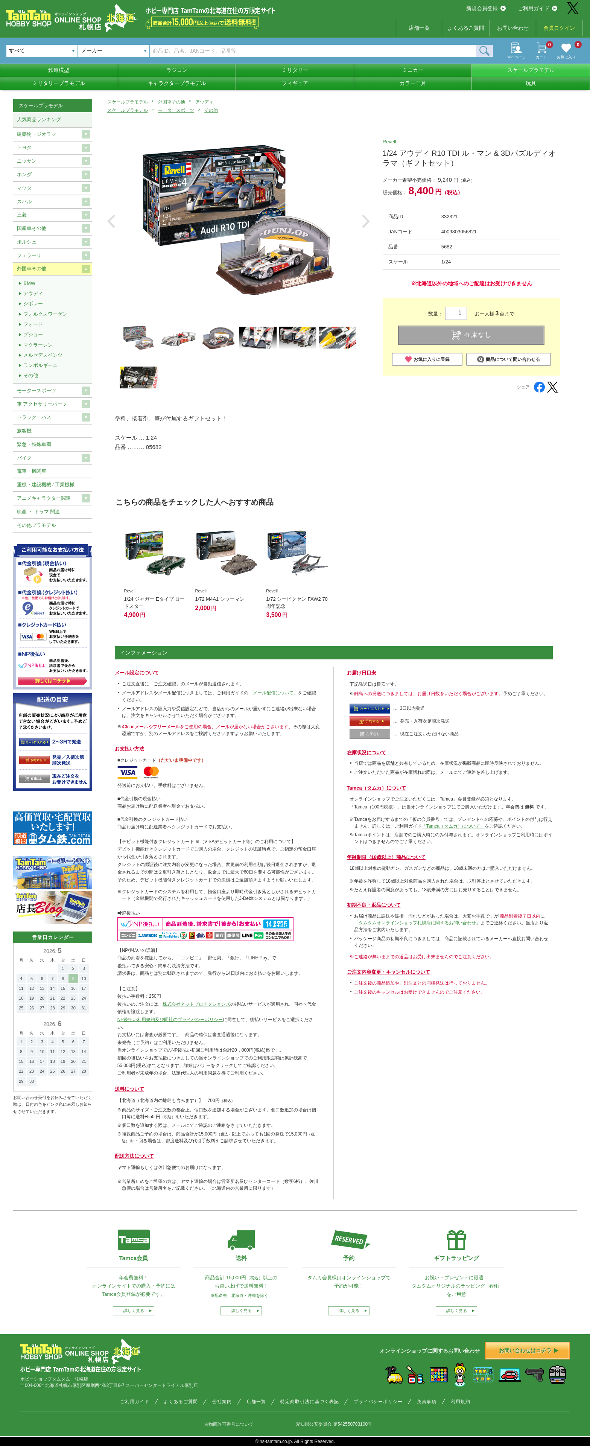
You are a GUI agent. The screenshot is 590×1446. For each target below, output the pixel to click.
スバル (24, 201)
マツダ (24, 188)
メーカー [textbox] (91, 50)
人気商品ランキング (39, 119)
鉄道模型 (58, 70)
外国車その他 (171, 102)
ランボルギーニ (40, 365)
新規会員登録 (486, 8)
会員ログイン (559, 28)
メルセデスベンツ (42, 355)
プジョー (33, 334)
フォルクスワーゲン (45, 314)
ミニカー (412, 70)
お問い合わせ (513, 28)
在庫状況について (366, 752)
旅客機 (24, 431)
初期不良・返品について (374, 905)
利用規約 (460, 1401)
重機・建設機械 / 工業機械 (46, 484)
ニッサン (26, 161)
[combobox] (113, 51)
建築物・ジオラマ (36, 134)
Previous (111, 221)
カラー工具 (413, 83)
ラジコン (176, 70)
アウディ (204, 102)
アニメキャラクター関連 (44, 498)
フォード (33, 324)
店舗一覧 (419, 28)
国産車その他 (31, 228)
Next (366, 221)
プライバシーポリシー (378, 1401)
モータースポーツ (176, 110)
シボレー (33, 303)
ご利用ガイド (537, 8)
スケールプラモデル (531, 70)
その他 (211, 110)
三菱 (22, 215)
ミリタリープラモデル (58, 83)
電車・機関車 (31, 471)
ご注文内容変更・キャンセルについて (388, 972)
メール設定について (137, 673)
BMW (29, 283)
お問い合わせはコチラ (528, 1350)
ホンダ (24, 174)
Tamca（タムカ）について (376, 788)
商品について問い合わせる (508, 359)
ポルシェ (26, 242)
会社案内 (222, 1401)
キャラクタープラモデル (177, 83)
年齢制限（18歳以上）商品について (386, 857)
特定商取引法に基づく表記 (309, 1401)
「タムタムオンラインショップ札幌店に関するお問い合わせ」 (417, 922)
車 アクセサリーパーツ (42, 404)
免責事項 (426, 1401)
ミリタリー (295, 70)
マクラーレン (38, 345)
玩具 (531, 83)
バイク (24, 458)
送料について (129, 1089)
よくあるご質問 (465, 28)
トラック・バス (34, 417)
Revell (389, 142)
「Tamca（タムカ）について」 (453, 826)
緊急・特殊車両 (34, 444)
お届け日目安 (361, 673)
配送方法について (134, 1156)
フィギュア (295, 83)
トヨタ (24, 147)
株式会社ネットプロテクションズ (196, 1004)
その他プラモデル (36, 525)
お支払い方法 (129, 749)
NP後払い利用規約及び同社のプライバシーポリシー (170, 1019)
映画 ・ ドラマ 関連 (38, 511)
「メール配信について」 (273, 693)
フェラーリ (29, 255)
